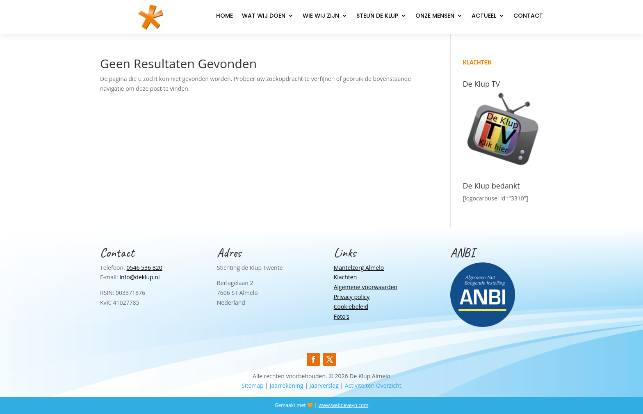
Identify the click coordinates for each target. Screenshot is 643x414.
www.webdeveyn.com (343, 405)
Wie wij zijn (321, 16)
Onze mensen (434, 16)
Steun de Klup (377, 16)
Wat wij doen (263, 16)
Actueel (484, 16)
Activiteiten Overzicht (373, 385)
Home (224, 16)
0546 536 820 (144, 267)
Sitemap (252, 385)
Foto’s (341, 316)
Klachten (345, 277)
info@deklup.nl (139, 277)
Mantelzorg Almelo (359, 267)
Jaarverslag (324, 385)
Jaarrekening (286, 385)
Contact (528, 16)
